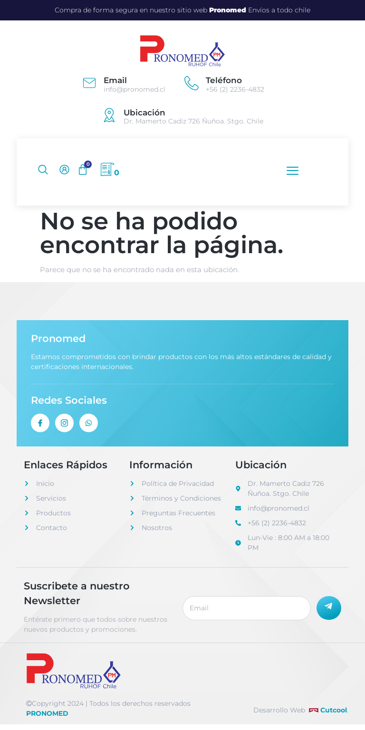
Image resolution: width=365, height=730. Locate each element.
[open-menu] (290, 170)
